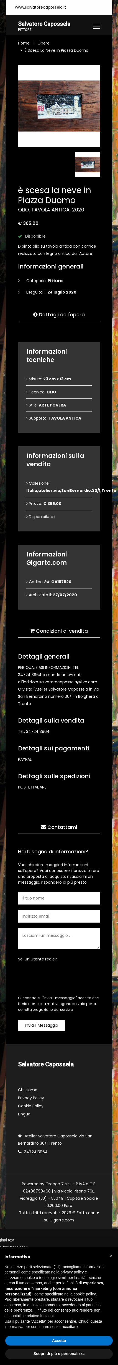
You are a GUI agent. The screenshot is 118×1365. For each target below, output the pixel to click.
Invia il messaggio (41, 1025)
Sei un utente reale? (37, 959)
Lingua (24, 1114)
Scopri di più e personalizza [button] (59, 1353)
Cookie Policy (30, 1106)
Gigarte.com (62, 1220)
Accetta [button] (59, 1340)
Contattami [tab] (59, 827)
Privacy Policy (31, 1098)
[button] (110, 1256)
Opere (43, 43)
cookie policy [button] (85, 1294)
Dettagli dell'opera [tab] (59, 314)
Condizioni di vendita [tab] (59, 631)
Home (24, 43)
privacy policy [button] (72, 1272)
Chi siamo (27, 1090)
